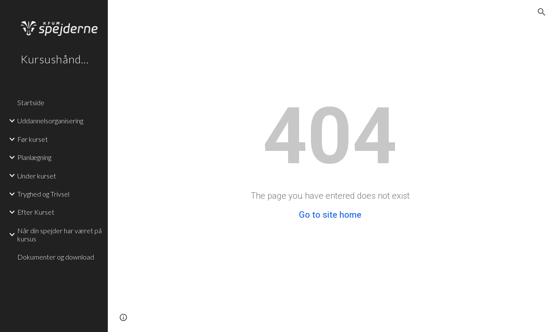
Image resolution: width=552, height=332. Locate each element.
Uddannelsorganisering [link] (50, 120)
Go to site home (330, 215)
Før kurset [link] (32, 139)
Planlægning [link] (34, 157)
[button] (541, 12)
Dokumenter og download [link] (55, 257)
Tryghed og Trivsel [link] (43, 194)
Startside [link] (30, 102)
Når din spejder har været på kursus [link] (59, 234)
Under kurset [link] (36, 176)
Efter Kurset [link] (35, 212)
